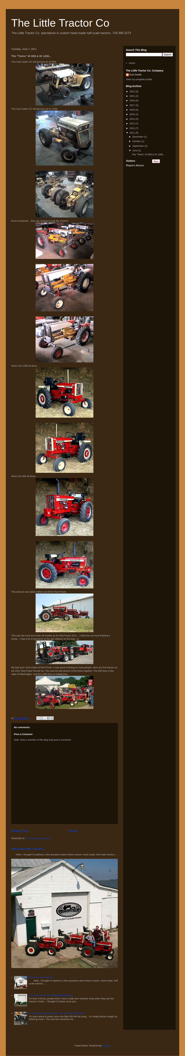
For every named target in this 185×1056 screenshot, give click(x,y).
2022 (132, 91)
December (138, 136)
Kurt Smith (135, 74)
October (136, 141)
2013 (132, 123)
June (135, 150)
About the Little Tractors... (28, 848)
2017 (132, 105)
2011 (132, 132)
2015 (132, 114)
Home (73, 831)
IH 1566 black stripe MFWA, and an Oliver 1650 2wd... (57, 1013)
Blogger (106, 1045)
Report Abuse (135, 165)
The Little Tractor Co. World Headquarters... (51, 995)
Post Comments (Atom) (38, 838)
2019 (132, 100)
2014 (132, 119)
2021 (132, 96)
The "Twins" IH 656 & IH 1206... (148, 154)
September (138, 146)
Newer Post (19, 831)
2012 (132, 128)
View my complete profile (139, 79)
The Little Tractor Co (60, 23)
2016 (132, 109)
